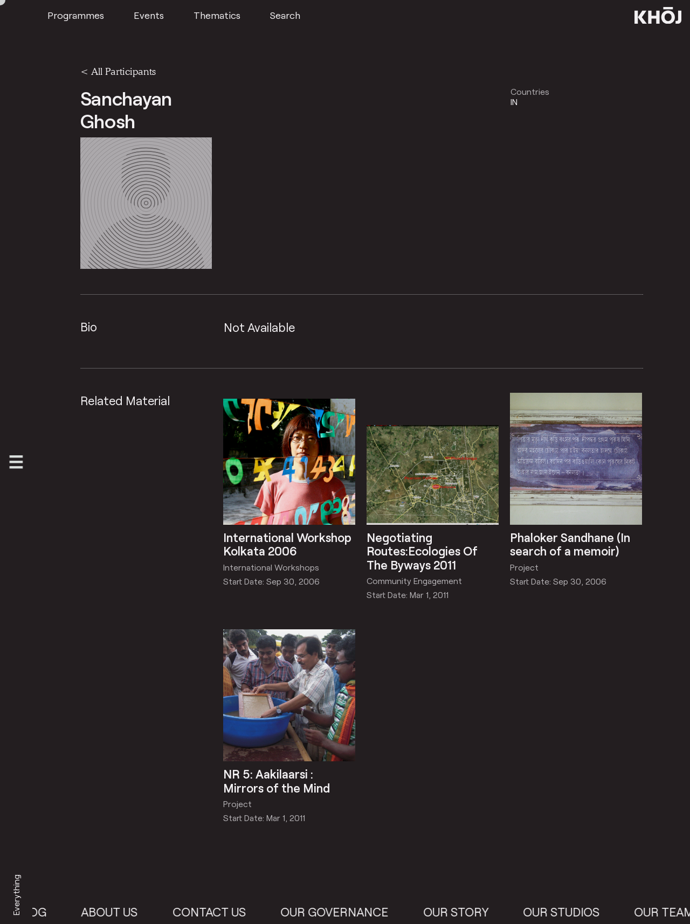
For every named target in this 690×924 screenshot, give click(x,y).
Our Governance (343, 912)
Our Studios (570, 912)
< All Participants (118, 71)
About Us (118, 912)
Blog (40, 912)
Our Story (464, 912)
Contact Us (218, 912)
